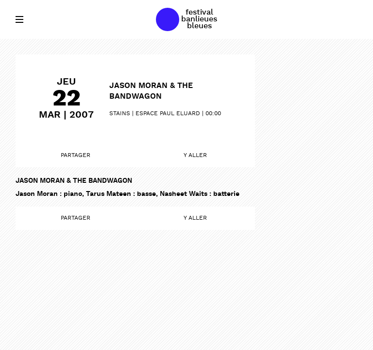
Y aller (195, 155)
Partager (75, 155)
